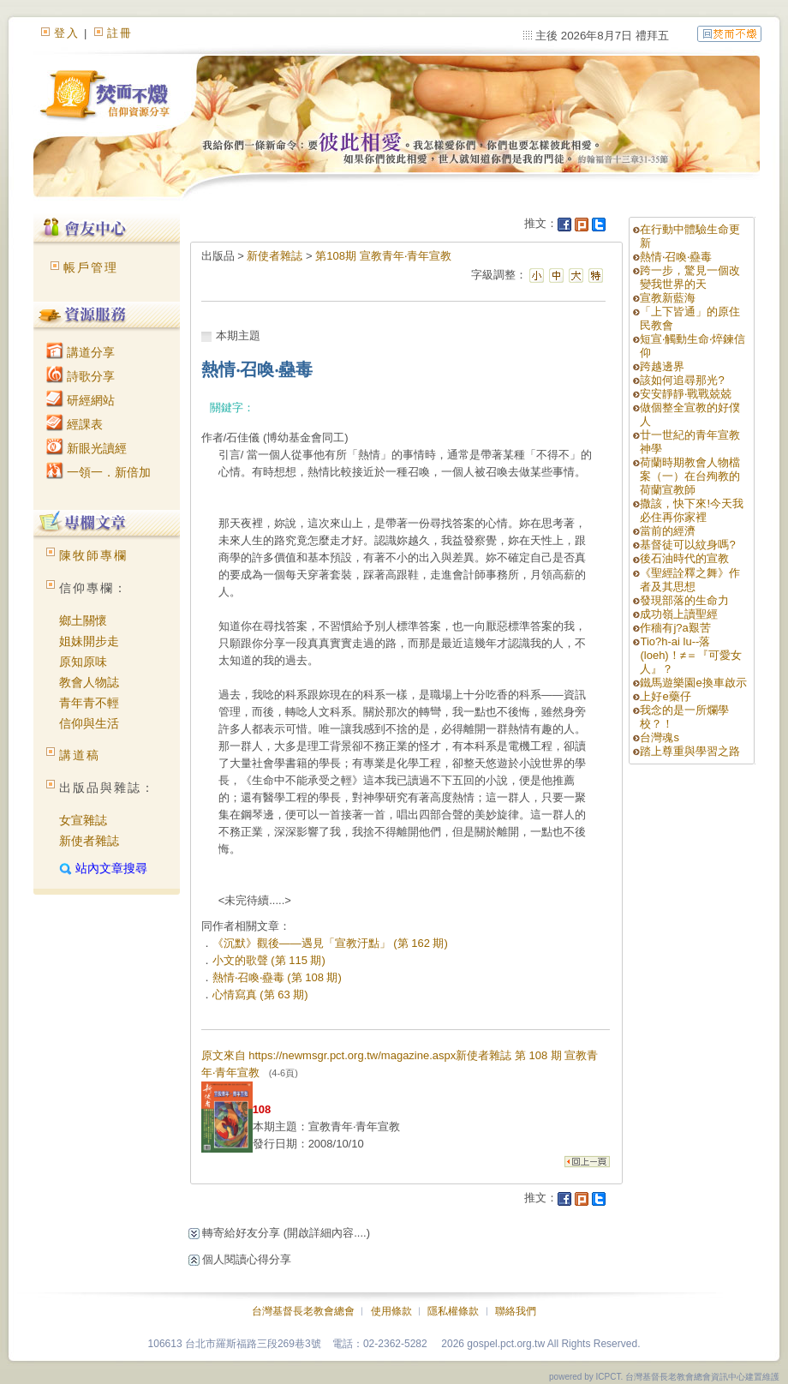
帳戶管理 (90, 267)
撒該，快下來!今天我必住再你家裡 (691, 510)
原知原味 (83, 661)
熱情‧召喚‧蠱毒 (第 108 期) (277, 977)
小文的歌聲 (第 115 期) (268, 960)
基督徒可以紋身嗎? (687, 544)
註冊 (120, 33)
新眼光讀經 (86, 448)
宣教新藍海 (667, 297)
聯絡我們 (515, 1311)
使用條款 (391, 1311)
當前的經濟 (667, 530)
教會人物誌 (89, 682)
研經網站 (80, 400)
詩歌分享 (80, 376)
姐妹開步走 (89, 641)
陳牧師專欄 (93, 555)
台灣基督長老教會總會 (303, 1311)
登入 (67, 33)
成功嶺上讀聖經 (679, 614)
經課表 (74, 424)
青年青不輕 (89, 703)
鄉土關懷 (83, 620)
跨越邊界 (662, 366)
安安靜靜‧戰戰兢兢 (685, 393)
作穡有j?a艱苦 (675, 627)
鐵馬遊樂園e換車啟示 (693, 682)
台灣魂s (659, 737)
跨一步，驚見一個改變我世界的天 (690, 277)
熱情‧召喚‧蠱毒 (676, 256)
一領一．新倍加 (98, 472)
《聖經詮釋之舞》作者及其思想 (690, 579)
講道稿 (79, 755)
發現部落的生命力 (684, 600)
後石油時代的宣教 (684, 558)
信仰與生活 (89, 723)
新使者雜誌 (89, 841)
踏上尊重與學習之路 (690, 751)
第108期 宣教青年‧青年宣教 (383, 255)
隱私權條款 (453, 1311)
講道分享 (80, 352)
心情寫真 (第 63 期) (260, 994)
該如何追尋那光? (682, 380)
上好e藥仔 (665, 696)
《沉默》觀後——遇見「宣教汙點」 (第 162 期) (330, 943)
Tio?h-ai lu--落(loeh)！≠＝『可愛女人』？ (690, 655)
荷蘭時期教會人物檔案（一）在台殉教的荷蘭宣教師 (690, 476)
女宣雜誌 (83, 820)
